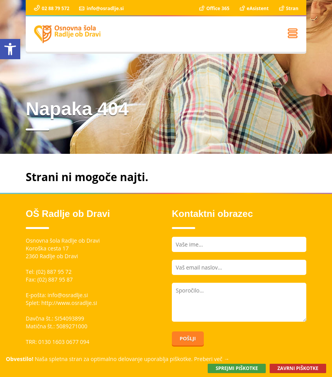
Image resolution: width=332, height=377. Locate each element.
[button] (10, 49)
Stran (288, 8)
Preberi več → (212, 359)
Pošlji (188, 338)
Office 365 (214, 8)
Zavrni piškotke (297, 368)
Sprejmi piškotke (236, 368)
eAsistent (253, 8)
